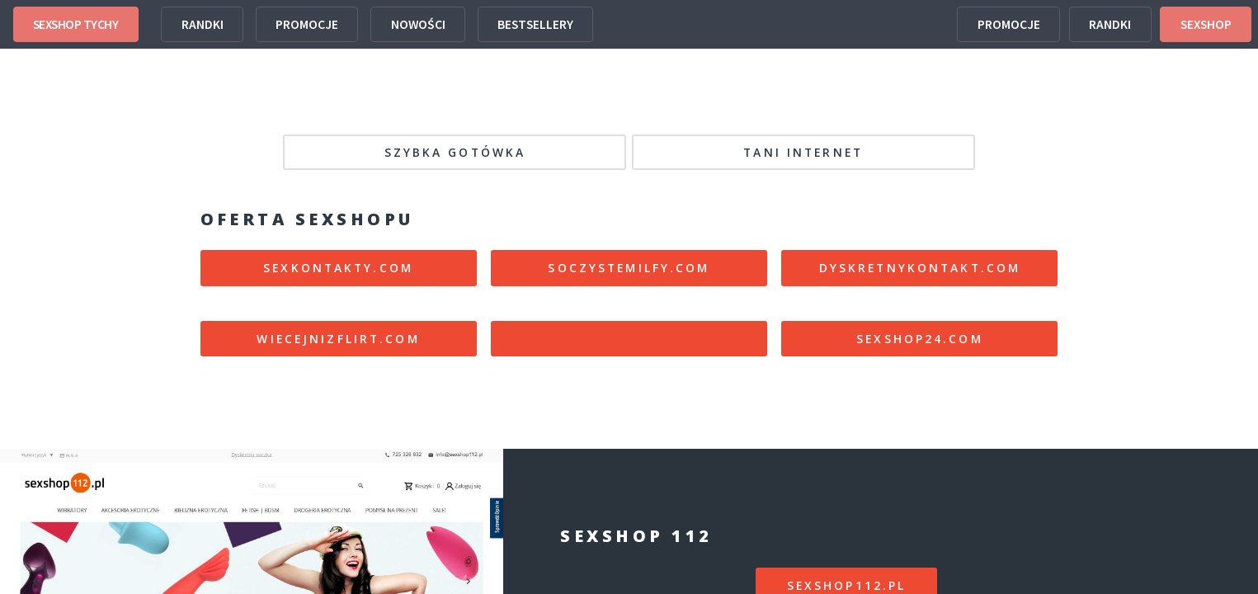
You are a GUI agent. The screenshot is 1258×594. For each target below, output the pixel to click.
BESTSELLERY (535, 24)
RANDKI (202, 24)
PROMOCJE (307, 24)
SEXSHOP (1206, 24)
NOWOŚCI (418, 24)
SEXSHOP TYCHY (76, 24)
